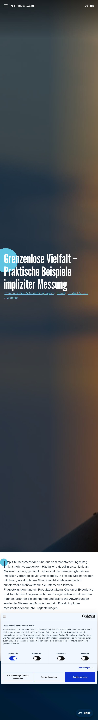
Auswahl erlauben (49, 677)
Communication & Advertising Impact (29, 293)
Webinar (12, 298)
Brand (61, 293)
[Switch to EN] (92, 6)
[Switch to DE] (86, 6)
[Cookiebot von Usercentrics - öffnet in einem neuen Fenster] (84, 616)
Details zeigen (84, 668)
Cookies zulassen (80, 677)
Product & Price (78, 293)
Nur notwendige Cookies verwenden (18, 677)
